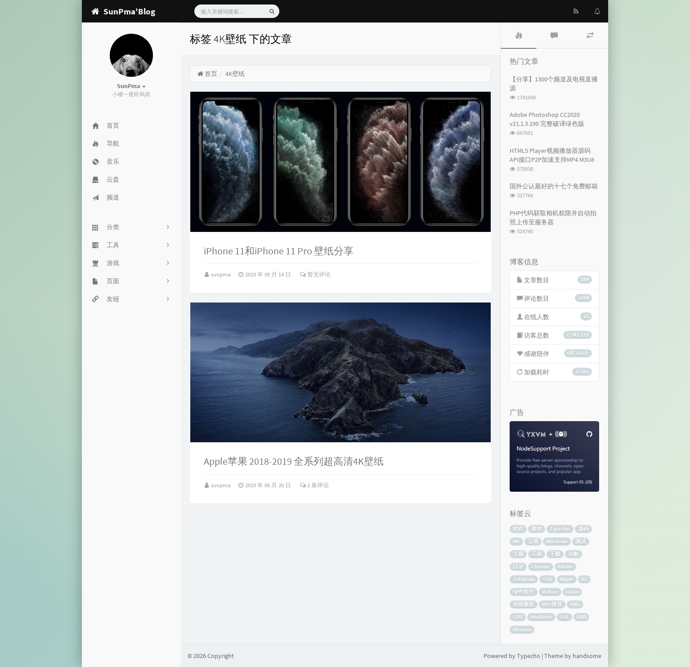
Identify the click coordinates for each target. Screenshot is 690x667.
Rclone (550, 591)
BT (584, 579)
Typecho (560, 528)
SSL (564, 617)
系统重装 (523, 604)
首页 (207, 74)
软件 (518, 528)
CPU (518, 617)
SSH (547, 579)
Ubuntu (522, 629)
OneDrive (541, 617)
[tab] (519, 35)
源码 (583, 528)
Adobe (565, 566)
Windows (557, 541)
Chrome (540, 566)
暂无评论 (315, 274)
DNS (575, 604)
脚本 (536, 528)
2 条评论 (314, 485)
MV (516, 541)
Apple (567, 579)
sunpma (221, 274)
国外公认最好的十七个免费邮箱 (554, 186)
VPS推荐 (552, 604)
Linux (572, 591)
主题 (518, 554)
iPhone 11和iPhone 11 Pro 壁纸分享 (279, 251)
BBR (581, 617)
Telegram (524, 579)
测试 (580, 541)
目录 (518, 566)
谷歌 (573, 554)
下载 (555, 554)
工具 (536, 554)
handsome (587, 656)
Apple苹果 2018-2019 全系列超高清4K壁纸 (294, 461)
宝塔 (533, 541)
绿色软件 (523, 591)
